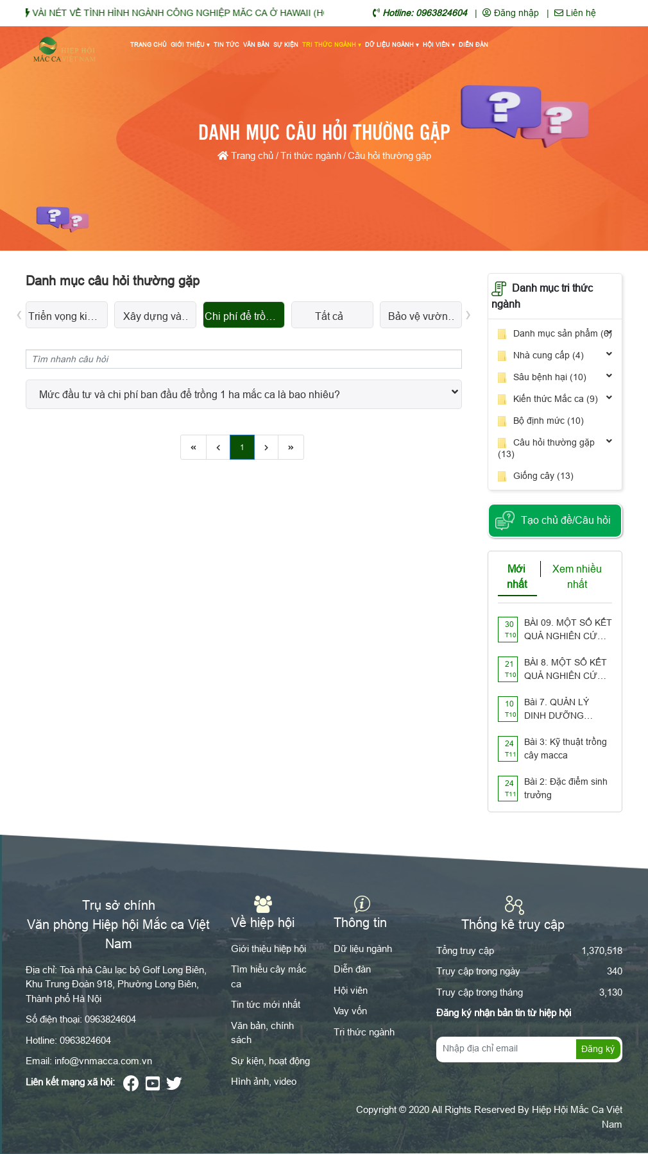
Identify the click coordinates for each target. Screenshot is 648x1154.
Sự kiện (285, 45)
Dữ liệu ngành (392, 45)
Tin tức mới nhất (265, 1004)
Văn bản (256, 45)
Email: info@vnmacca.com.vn (89, 1060)
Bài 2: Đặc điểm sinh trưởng (566, 788)
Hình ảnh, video (263, 1081)
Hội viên (439, 45)
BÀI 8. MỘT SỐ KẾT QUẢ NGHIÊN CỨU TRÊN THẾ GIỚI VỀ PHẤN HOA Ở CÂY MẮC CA (565, 670)
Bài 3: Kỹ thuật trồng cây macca (565, 748)
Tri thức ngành (331, 45)
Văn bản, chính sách (262, 1033)
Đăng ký (598, 1049)
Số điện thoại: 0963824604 (81, 1019)
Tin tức (226, 45)
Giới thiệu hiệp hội (268, 948)
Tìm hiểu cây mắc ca (269, 976)
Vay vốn (350, 1010)
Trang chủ (148, 45)
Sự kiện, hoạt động (270, 1060)
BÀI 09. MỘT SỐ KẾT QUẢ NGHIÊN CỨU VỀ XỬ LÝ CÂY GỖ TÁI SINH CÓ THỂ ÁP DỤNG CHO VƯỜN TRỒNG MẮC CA (568, 630)
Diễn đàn (473, 45)
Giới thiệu (190, 45)
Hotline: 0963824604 (68, 1040)
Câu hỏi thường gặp (389, 155)
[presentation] (19, 313)
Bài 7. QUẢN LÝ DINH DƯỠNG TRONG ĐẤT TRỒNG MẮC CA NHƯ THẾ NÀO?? (560, 710)
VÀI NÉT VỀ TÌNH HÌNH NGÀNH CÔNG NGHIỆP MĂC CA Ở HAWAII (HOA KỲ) (209, 13)
